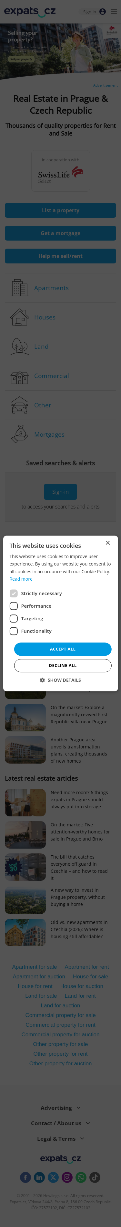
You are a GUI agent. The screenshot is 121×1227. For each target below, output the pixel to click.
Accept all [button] (63, 649)
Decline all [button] (62, 666)
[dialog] (60, 613)
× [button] (107, 543)
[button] (60, 680)
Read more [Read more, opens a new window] (20, 579)
